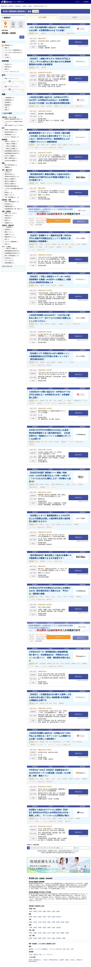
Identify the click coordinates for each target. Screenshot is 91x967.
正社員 (8, 64)
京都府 (39, 927)
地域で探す (18, 6)
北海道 (30, 911)
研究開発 (8, 102)
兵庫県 (49, 927)
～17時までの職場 (10, 146)
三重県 (30, 927)
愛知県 (67, 922)
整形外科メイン (10, 237)
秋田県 (49, 911)
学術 (6, 107)
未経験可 (8, 223)
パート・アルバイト (11, 71)
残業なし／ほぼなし (11, 141)
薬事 (6, 109)
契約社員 (8, 66)
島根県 (35, 933)
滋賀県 (35, 927)
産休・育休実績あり (11, 201)
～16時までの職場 (10, 143)
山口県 (49, 933)
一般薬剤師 (9, 97)
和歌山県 (58, 927)
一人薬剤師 (8, 227)
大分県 (49, 938)
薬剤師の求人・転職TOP (7, 6)
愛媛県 (62, 933)
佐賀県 (35, 938)
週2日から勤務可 (10, 181)
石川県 (39, 922)
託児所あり (8, 204)
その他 (7, 57)
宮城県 (44, 911)
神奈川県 (58, 916)
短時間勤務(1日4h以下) (12, 151)
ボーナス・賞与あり (11, 137)
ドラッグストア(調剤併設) (13, 50)
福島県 (58, 911)
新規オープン (9, 195)
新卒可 (7, 220)
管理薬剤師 (9, 100)
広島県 (44, 933)
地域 (5, 25)
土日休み (8, 171)
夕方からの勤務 (10, 155)
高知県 (67, 933)
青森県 (35, 911)
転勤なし (8, 192)
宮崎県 (53, 938)
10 (57, 848)
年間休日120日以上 (11, 176)
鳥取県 (30, 933)
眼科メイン (8, 232)
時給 (12, 86)
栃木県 (35, 916)
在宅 (7, 244)
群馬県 (39, 916)
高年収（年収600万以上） (13, 129)
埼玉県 (44, 916)
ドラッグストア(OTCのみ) (13, 52)
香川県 (58, 933)
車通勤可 (8, 167)
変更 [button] (22, 37)
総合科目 (8, 229)
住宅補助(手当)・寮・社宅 (13, 209)
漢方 (6, 239)
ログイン (78, 2)
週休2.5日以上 (9, 174)
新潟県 (30, 922)
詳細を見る (78, 42)
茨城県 (30, 916)
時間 (20, 25)
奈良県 (53, 927)
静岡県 (62, 922)
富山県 (35, 922)
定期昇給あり (10, 134)
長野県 (53, 922)
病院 (7, 47)
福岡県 (30, 938)
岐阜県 (58, 922)
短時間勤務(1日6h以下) (12, 153)
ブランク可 (9, 260)
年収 (12, 78)
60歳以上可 (8, 215)
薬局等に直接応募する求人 (13, 119)
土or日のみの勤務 (10, 160)
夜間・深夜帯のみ (10, 158)
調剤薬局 (8, 45)
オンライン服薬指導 (11, 241)
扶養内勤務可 (9, 263)
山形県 (53, 911)
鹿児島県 (58, 938)
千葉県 (49, 916)
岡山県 (39, 933)
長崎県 (39, 938)
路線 (13, 25)
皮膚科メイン (9, 234)
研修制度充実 (9, 206)
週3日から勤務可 (10, 183)
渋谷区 (30, 6)
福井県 (44, 922)
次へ (76, 848)
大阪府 (44, 927)
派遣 (6, 69)
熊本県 (44, 938)
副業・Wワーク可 (10, 213)
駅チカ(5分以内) (10, 165)
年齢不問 (8, 218)
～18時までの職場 (11, 148)
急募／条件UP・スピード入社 (14, 125)
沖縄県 (63, 938)
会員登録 (86, 2)
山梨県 (49, 922)
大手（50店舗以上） (11, 197)
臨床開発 (8, 105)
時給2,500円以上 (10, 132)
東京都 (24, 6)
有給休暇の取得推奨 (11, 186)
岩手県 (39, 911)
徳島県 (53, 933)
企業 (6, 55)
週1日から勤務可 (10, 179)
